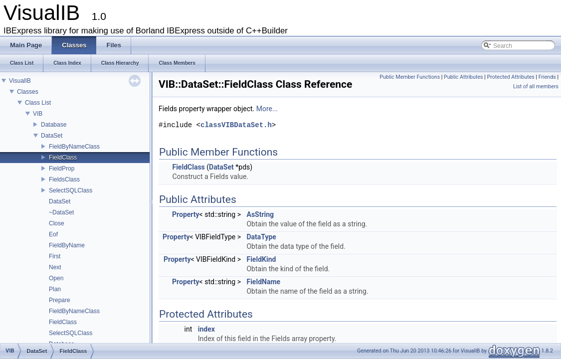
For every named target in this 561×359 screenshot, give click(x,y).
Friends (547, 77)
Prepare (59, 300)
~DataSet (61, 212)
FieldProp (61, 168)
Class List (38, 102)
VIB (37, 113)
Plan (55, 289)
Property (185, 214)
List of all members (536, 86)
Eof (53, 234)
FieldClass (63, 157)
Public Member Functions (409, 77)
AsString (260, 214)
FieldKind (261, 259)
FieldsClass (64, 179)
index (206, 329)
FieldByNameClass (74, 146)
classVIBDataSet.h (236, 125)
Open (56, 278)
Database (53, 124)
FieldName (263, 282)
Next (55, 267)
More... (267, 109)
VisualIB (20, 80)
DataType (261, 237)
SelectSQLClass (70, 190)
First (54, 256)
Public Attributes (463, 77)
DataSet (51, 135)
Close (56, 223)
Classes (27, 91)
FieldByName (67, 245)
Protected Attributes (510, 77)
